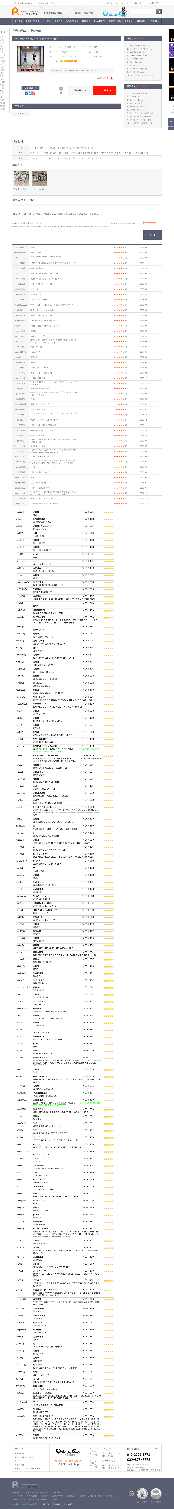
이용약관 (15, 1504)
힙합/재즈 (86, 21)
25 (61, 92)
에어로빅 (46, 21)
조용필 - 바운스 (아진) (139, 55)
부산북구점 (19, 1464)
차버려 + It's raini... (138, 72)
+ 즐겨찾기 (154, 3)
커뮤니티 (141, 21)
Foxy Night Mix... (21, 189)
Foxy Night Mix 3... (137, 58)
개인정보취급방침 (30, 1504)
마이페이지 (137, 3)
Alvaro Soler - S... (137, 96)
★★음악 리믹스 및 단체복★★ (27, 1468)
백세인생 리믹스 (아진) (139, 52)
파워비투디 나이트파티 (24, 1457)
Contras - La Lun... (138, 100)
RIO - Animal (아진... (139, 103)
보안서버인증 (142, 1502)
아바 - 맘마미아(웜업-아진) (141, 116)
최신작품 (18, 21)
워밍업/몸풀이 (72, 21)
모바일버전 (68, 1504)
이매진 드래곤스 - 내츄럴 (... (142, 106)
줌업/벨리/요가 (99, 21)
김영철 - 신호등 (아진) (139, 93)
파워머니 (128, 21)
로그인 (116, 3)
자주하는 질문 (108, 1460)
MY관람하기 (125, 3)
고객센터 (154, 21)
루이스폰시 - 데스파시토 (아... (142, 113)
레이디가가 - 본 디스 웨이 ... (142, 119)
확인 (152, 235)
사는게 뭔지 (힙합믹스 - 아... (142, 65)
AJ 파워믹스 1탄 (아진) (139, 68)
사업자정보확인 (71, 1496)
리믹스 (20, 113)
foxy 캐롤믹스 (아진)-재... (140, 45)
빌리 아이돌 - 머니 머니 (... (141, 49)
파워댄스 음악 (115, 21)
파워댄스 (58, 21)
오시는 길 (45, 1504)
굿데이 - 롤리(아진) (138, 109)
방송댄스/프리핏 (32, 21)
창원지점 (18, 1461)
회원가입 (108, 3)
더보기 (157, 1449)
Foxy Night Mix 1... (137, 62)
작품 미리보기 (30, 88)
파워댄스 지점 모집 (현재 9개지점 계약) (49, 13)
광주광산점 (19, 1453)
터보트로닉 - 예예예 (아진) (142, 75)
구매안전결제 (156, 1502)
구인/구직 (106, 1448)
